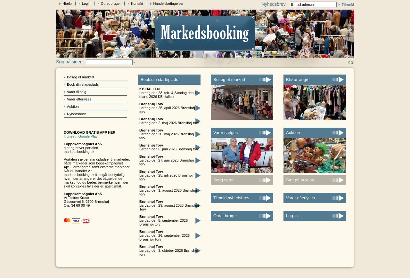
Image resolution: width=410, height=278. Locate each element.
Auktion (73, 106)
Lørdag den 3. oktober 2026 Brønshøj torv (168, 250)
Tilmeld (348, 4)
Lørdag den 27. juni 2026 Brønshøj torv (166, 160)
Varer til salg (76, 92)
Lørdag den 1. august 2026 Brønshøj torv (168, 190)
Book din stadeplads (83, 84)
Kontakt (137, 3)
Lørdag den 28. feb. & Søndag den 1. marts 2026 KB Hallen (168, 93)
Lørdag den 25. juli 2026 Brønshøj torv (166, 175)
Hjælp (67, 3)
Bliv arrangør (298, 79)
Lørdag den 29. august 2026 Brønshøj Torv (169, 205)
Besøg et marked (80, 77)
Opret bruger (111, 3)
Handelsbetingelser (168, 3)
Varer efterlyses (79, 99)
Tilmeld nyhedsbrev (231, 197)
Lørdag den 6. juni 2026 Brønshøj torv (169, 147)
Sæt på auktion (300, 180)
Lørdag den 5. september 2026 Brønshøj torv (163, 220)
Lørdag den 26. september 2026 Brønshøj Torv (164, 235)
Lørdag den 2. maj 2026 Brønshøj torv (169, 121)
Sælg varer (223, 180)
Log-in (292, 215)
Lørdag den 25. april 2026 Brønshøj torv (167, 108)
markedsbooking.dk (79, 152)
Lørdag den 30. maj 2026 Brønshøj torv (166, 134)
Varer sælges (225, 132)
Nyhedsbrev (76, 114)
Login (86, 3)
